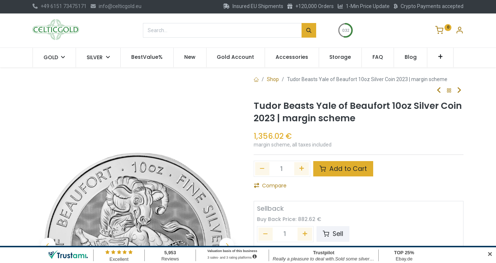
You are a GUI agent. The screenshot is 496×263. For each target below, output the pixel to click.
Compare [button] (270, 185)
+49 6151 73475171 (60, 6)
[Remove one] (262, 168)
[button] (440, 57)
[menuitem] (147, 57)
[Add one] (301, 168)
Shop (273, 79)
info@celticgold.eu (116, 6)
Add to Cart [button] (343, 168)
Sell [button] (333, 233)
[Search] (309, 30)
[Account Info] (459, 31)
